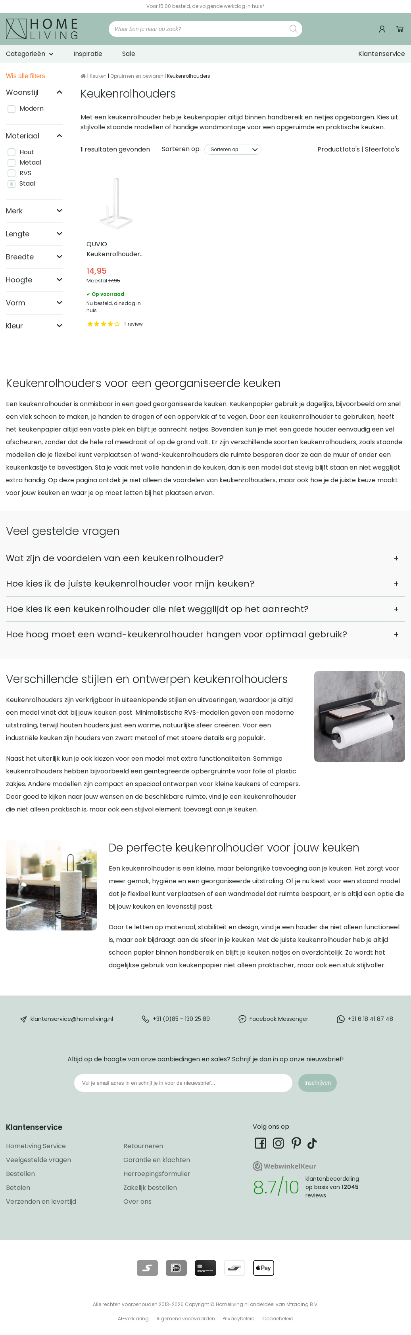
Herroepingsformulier (156, 1173)
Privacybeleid (239, 1318)
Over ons (137, 1201)
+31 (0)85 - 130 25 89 (181, 1018)
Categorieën (25, 53)
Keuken (98, 76)
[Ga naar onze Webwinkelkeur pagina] (284, 1168)
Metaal (30, 162)
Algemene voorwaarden (185, 1318)
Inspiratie (87, 53)
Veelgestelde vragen (38, 1159)
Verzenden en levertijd (41, 1201)
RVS (25, 173)
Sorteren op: (181, 148)
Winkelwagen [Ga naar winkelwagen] (400, 29)
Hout (26, 152)
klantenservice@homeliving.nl (72, 1018)
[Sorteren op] (232, 149)
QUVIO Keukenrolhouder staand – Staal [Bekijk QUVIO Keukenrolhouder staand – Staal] (116, 252)
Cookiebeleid (278, 1318)
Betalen (18, 1187)
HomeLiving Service (36, 1146)
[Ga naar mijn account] (383, 29)
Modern (31, 108)
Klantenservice (381, 53)
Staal (27, 183)
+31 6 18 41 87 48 (370, 1018)
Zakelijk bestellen (150, 1187)
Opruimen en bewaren (136, 76)
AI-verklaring (133, 1318)
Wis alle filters (25, 76)
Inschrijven (317, 1083)
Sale (128, 53)
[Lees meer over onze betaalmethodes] (147, 1268)
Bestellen (20, 1173)
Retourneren (143, 1146)
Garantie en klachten (156, 1159)
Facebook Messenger (279, 1018)
